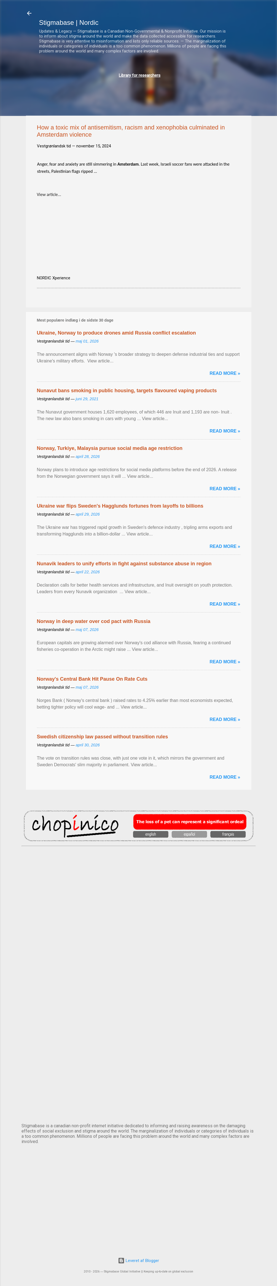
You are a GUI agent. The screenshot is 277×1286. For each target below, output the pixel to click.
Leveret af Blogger (138, 1260)
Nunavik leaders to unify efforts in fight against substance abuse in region (124, 563)
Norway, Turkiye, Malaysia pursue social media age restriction (110, 448)
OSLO (138, 1052)
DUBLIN (138, 914)
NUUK (138, 1006)
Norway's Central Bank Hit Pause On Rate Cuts (92, 679)
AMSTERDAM (138, 869)
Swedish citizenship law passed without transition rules (102, 736)
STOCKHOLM (138, 1098)
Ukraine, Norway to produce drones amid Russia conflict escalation (116, 333)
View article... (49, 194)
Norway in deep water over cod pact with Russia (93, 621)
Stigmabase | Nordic (69, 22)
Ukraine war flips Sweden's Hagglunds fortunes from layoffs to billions (120, 506)
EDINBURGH (138, 960)
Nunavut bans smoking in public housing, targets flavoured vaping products (127, 390)
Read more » (224, 373)
